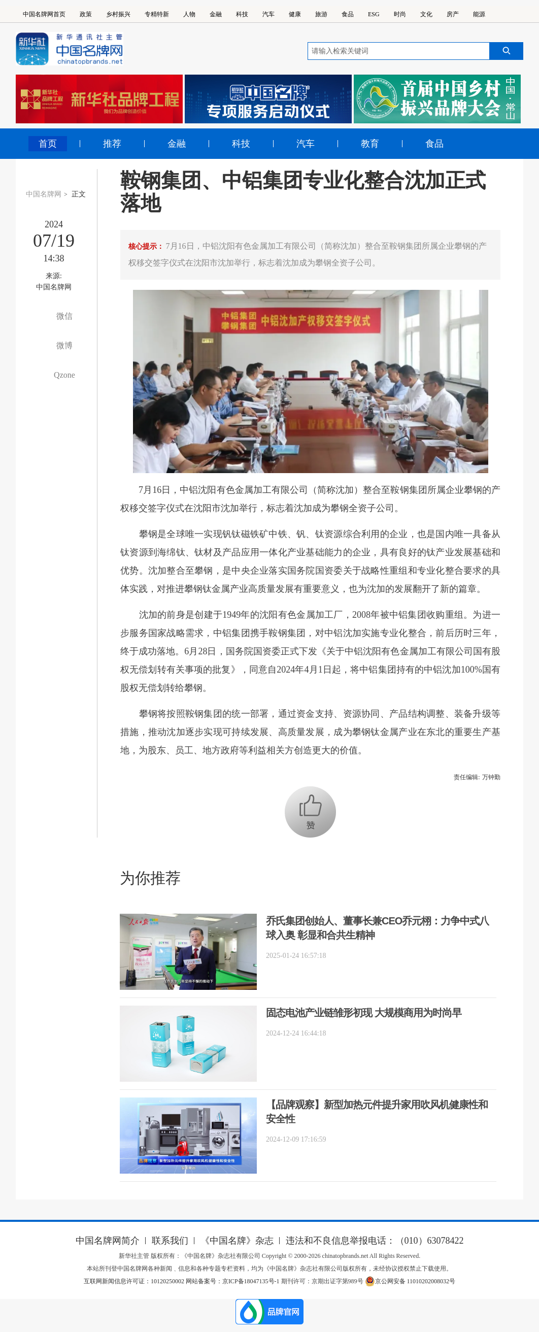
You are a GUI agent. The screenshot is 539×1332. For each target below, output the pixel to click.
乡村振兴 (118, 14)
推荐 (112, 144)
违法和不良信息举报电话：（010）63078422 (375, 1241)
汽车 (268, 14)
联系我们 (170, 1241)
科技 (242, 14)
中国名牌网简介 (108, 1241)
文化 (426, 14)
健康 (295, 14)
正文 (79, 194)
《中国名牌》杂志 (237, 1241)
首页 (48, 144)
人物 (189, 14)
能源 (479, 14)
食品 (348, 14)
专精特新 (157, 14)
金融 (216, 14)
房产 (453, 14)
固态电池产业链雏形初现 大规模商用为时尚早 (363, 1012)
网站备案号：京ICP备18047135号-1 (233, 1281)
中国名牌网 (43, 194)
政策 (86, 14)
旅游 (321, 14)
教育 (370, 144)
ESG (374, 14)
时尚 (400, 14)
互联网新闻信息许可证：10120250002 (135, 1281)
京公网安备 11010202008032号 (410, 1281)
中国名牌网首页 (44, 14)
